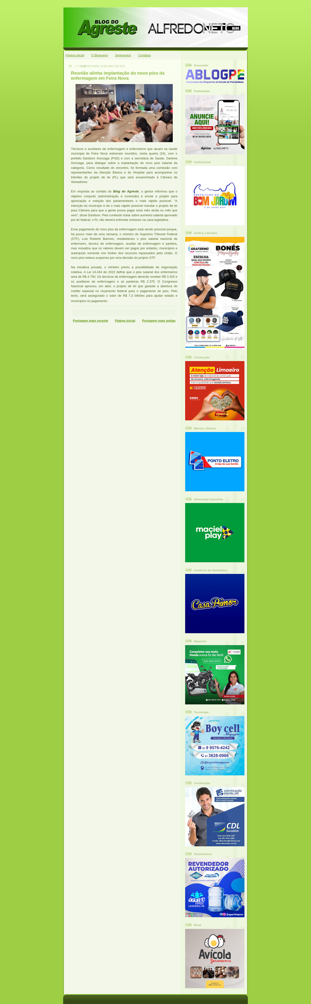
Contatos (144, 55)
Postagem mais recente (90, 320)
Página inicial (75, 55)
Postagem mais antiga (158, 320)
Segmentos (123, 55)
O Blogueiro (99, 55)
